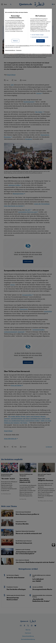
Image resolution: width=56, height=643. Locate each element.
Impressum (18, 50)
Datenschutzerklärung (17, 28)
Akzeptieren (41, 41)
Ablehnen (15, 40)
